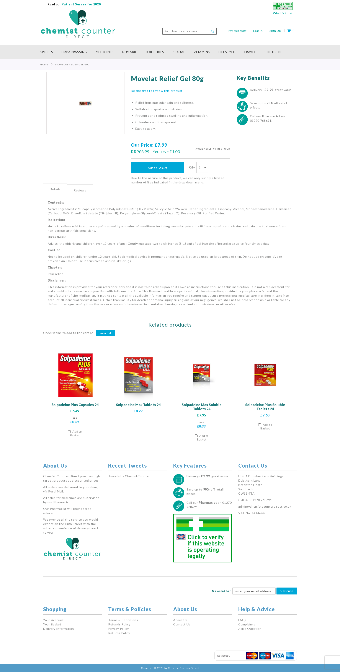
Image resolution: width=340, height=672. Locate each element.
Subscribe (286, 591)
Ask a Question (250, 628)
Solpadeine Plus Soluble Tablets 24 (265, 407)
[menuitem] (48, 52)
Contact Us (181, 624)
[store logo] (78, 24)
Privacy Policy (118, 628)
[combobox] (189, 31)
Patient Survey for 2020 (81, 4)
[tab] (55, 189)
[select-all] (105, 333)
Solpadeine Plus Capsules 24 (74, 405)
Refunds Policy (119, 624)
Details (55, 189)
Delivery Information (58, 628)
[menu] (170, 52)
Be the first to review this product (157, 90)
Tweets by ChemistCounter (129, 476)
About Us (180, 620)
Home (44, 64)
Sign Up (275, 30)
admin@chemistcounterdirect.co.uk (264, 506)
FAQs (242, 620)
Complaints (246, 624)
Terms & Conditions (123, 620)
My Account (238, 30)
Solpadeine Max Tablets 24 (138, 405)
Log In (258, 30)
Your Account (53, 620)
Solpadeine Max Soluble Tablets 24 (202, 407)
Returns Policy (119, 633)
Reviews (80, 190)
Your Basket (52, 624)
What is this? (283, 13)
